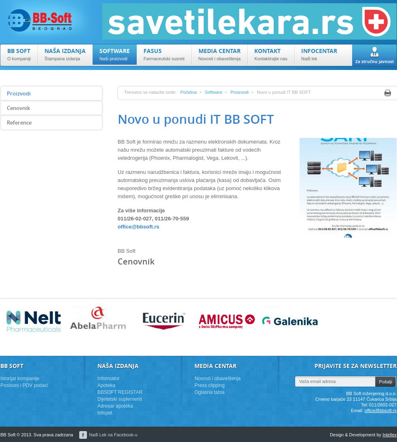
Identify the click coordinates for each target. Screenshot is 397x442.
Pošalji (385, 381)
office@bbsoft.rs (138, 227)
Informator (108, 378)
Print (387, 93)
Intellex (389, 434)
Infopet (104, 413)
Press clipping (209, 385)
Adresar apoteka (115, 406)
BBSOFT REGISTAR (120, 392)
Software (213, 92)
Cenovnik (18, 108)
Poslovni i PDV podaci (24, 385)
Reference (19, 122)
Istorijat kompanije (20, 378)
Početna (188, 92)
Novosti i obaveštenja (217, 378)
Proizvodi (19, 93)
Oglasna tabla (209, 392)
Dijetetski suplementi (119, 399)
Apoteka (106, 385)
